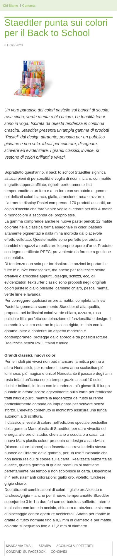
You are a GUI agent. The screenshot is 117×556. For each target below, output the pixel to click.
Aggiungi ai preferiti (74, 545)
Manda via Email (19, 545)
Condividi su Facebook (25, 551)
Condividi (59, 551)
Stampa (45, 545)
